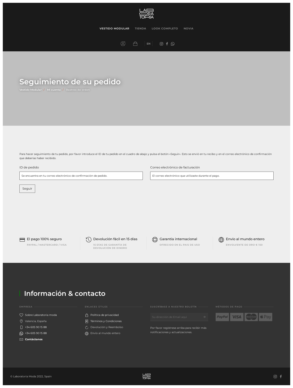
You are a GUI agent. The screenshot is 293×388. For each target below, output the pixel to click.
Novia (188, 28)
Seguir (27, 188)
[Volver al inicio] (146, 14)
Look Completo (165, 28)
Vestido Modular (114, 28)
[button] (135, 43)
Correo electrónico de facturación (175, 167)
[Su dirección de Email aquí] (179, 317)
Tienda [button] (140, 28)
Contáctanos (33, 339)
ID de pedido (29, 167)
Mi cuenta (122, 43)
